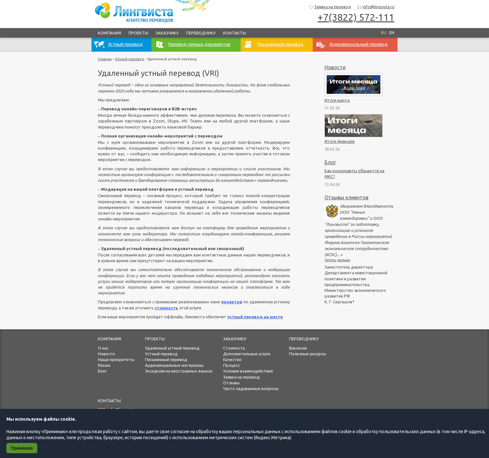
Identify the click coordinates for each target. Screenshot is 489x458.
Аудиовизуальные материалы (174, 365)
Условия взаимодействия (248, 371)
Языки (104, 365)
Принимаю (22, 448)
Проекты (138, 33)
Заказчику (167, 33)
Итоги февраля (339, 141)
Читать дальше (337, 260)
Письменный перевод (166, 359)
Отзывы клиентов (347, 197)
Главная (105, 59)
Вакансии (298, 348)
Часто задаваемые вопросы (251, 388)
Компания (109, 33)
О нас (103, 348)
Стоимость (234, 348)
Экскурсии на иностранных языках (179, 371)
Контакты (234, 33)
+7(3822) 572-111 (355, 17)
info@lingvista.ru (375, 7)
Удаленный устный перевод (172, 348)
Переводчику (201, 33)
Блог (330, 162)
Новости (335, 67)
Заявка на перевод (330, 7)
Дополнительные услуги (246, 353)
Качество (232, 359)
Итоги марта (337, 100)
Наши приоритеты (116, 359)
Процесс (231, 365)
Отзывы (231, 382)
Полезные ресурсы (307, 353)
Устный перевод (129, 59)
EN (391, 32)
